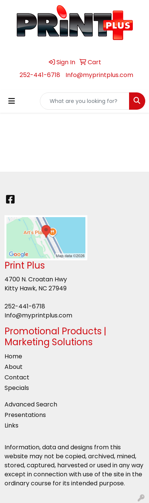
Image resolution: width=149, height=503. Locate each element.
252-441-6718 (40, 75)
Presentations (25, 415)
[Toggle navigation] (12, 101)
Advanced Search (31, 404)
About (14, 367)
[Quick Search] (84, 101)
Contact (17, 377)
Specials (17, 388)
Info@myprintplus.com (99, 75)
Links (11, 425)
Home (13, 356)
